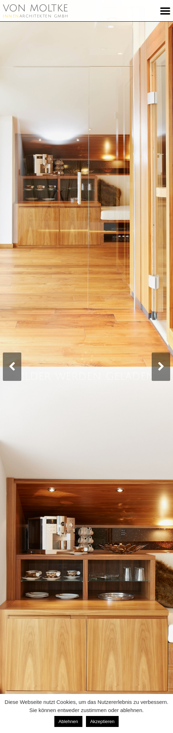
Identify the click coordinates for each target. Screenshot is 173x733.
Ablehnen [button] (68, 721)
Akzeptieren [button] (102, 721)
